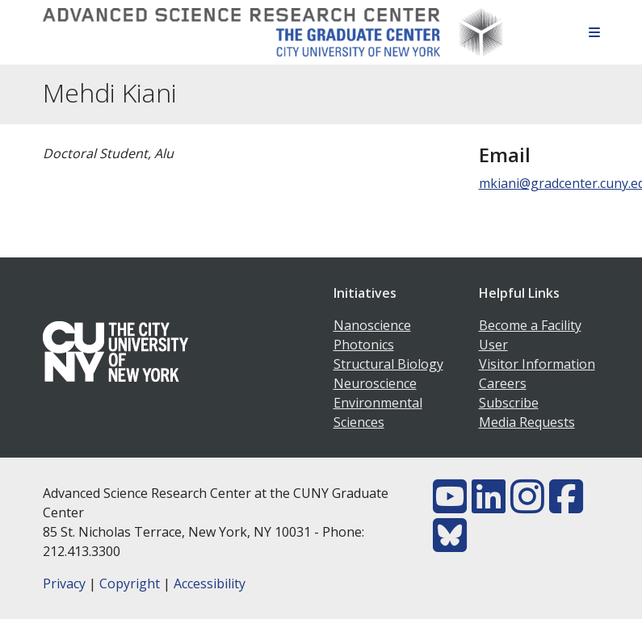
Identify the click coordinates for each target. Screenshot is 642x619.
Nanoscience (372, 325)
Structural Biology (388, 364)
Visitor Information (537, 364)
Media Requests (527, 422)
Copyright (129, 583)
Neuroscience (375, 383)
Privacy (64, 583)
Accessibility (209, 583)
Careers (503, 383)
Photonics (364, 344)
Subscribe (509, 403)
